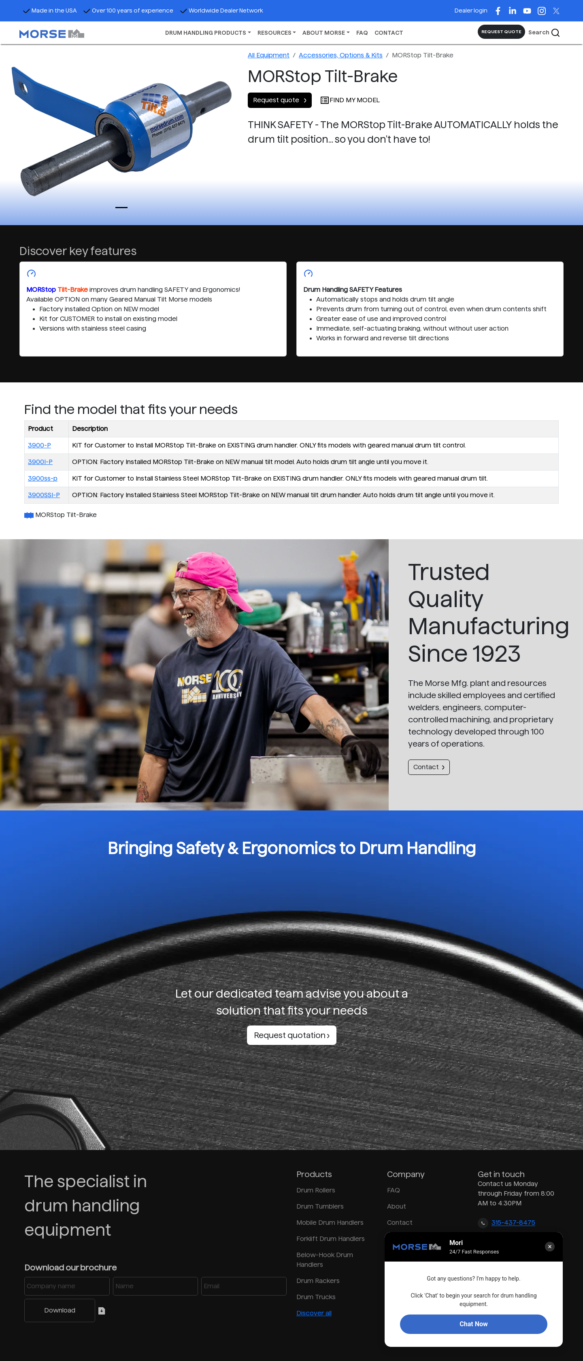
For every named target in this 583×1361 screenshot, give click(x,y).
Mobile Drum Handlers (330, 1222)
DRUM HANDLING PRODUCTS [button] (205, 33)
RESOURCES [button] (274, 33)
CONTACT (388, 33)
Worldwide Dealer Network (221, 10)
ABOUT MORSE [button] (323, 33)
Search (544, 33)
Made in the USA (50, 10)
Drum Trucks (316, 1296)
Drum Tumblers (320, 1206)
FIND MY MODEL (350, 100)
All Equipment (268, 55)
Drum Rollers (315, 1190)
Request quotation (292, 1035)
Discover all (314, 1313)
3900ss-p (42, 478)
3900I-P (40, 461)
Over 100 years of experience (128, 10)
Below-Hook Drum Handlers (324, 1259)
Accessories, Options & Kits (341, 55)
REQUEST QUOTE (501, 31)
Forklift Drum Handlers (330, 1238)
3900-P (39, 445)
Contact (429, 767)
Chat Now (473, 1324)
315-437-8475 (513, 1223)
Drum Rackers (318, 1280)
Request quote (279, 100)
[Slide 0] (121, 207)
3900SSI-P (44, 495)
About (396, 1206)
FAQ (362, 33)
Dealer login (471, 10)
